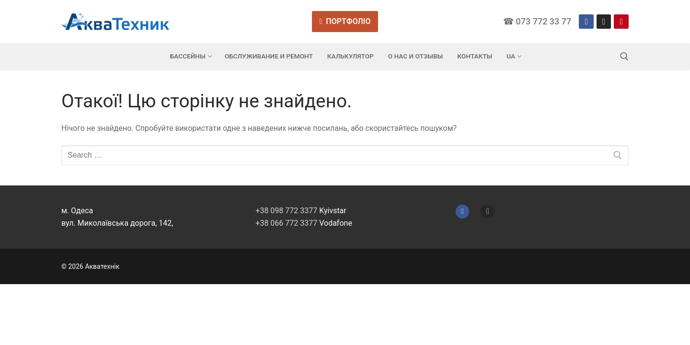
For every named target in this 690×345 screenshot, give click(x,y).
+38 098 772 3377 (286, 210)
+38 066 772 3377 (286, 223)
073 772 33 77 (544, 21)
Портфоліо (345, 21)
